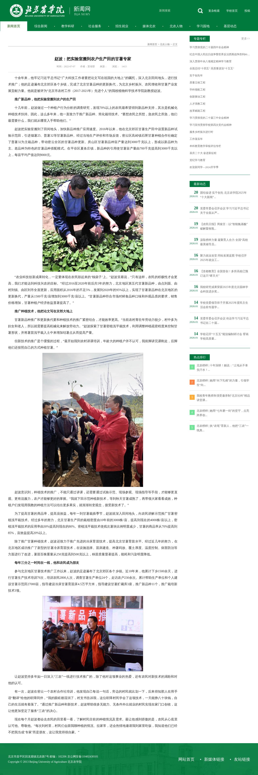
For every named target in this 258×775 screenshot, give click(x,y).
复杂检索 (214, 10)
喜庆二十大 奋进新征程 (203, 153)
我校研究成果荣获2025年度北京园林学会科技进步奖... (224, 289)
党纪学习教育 (197, 160)
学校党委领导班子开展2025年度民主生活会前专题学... (224, 305)
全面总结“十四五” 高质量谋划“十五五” (212, 68)
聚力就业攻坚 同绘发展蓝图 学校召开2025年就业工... (223, 258)
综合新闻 (40, 26)
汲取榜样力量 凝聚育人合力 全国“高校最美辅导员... (224, 242)
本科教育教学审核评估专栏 (205, 146)
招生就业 (121, 26)
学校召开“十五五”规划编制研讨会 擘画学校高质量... (224, 336)
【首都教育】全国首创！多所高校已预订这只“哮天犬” (224, 273)
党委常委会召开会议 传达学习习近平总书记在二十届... (224, 320)
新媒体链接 (214, 759)
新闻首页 (13, 26)
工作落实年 (196, 138)
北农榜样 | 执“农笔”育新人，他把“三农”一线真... (223, 428)
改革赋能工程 (197, 110)
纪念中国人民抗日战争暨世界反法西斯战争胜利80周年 (220, 54)
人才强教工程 (197, 103)
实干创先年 (196, 75)
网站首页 (186, 759)
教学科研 (67, 26)
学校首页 (232, 10)
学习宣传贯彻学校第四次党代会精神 (211, 124)
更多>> (245, 38)
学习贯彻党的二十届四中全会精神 (209, 47)
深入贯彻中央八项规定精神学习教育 (211, 61)
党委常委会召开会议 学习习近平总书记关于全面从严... (224, 210)
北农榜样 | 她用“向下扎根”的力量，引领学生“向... (223, 382)
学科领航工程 (197, 89)
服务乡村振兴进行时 (201, 131)
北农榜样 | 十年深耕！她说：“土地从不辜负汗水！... (222, 367)
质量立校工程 (197, 82)
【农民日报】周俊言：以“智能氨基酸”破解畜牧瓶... (224, 226)
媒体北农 (149, 26)
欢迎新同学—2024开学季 (204, 167)
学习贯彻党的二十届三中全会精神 (209, 117)
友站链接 (242, 759)
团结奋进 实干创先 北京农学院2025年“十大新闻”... (223, 195)
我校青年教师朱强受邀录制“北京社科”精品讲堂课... (223, 398)
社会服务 (94, 26)
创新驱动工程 (197, 96)
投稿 (247, 10)
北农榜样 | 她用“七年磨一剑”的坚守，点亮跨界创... (223, 413)
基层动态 (230, 26)
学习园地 (203, 26)
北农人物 (176, 26)
